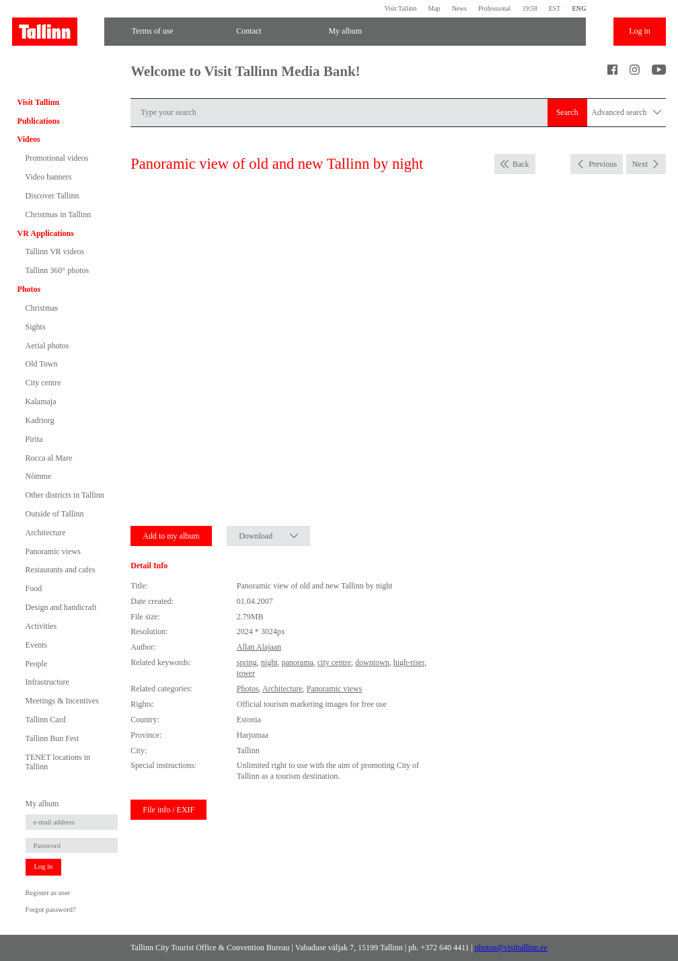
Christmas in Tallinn (58, 214)
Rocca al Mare (49, 458)
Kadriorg (40, 420)
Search (567, 112)
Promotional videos (57, 158)
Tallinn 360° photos (57, 270)
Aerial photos (47, 345)
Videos (28, 139)
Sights (36, 327)
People (37, 663)
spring (247, 662)
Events (37, 645)
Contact (248, 31)
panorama (297, 662)
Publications (38, 121)
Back (521, 164)
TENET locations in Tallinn (58, 762)
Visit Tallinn (400, 8)
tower (246, 673)
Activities (41, 626)
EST (554, 8)
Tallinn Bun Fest (52, 738)
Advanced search (626, 112)
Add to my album (171, 536)
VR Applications (45, 233)
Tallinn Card (46, 719)
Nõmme (39, 476)
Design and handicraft (61, 607)
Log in (639, 31)
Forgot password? (51, 909)
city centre (334, 662)
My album (345, 31)
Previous (603, 164)
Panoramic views (53, 551)
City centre (43, 382)
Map (434, 8)
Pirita (34, 439)
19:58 (529, 8)
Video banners (49, 177)
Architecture (46, 532)
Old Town (42, 364)
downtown (372, 662)
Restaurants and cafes (61, 569)
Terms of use (153, 31)
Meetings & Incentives (62, 700)
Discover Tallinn (52, 195)
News (459, 8)
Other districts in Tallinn (65, 495)
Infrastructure (47, 682)
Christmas (42, 308)
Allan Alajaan (259, 647)
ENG (579, 8)
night (269, 662)
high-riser (408, 662)
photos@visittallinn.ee (511, 947)
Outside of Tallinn (55, 513)
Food (34, 588)
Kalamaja (41, 401)
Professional (494, 8)
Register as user (48, 892)
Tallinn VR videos (55, 251)
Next (640, 164)
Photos (29, 289)
